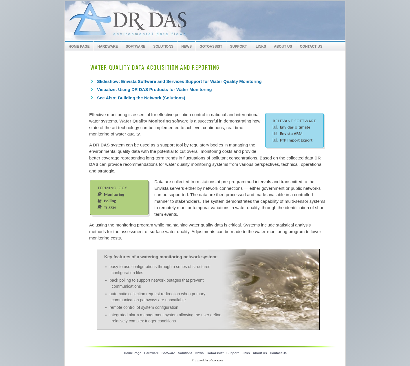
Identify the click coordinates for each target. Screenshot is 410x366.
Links (260, 46)
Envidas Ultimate (291, 127)
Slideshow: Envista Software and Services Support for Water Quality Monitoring (179, 81)
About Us (283, 46)
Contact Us (311, 46)
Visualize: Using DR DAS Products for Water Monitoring (154, 89)
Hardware (107, 46)
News (186, 46)
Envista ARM (288, 133)
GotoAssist (210, 46)
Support (232, 353)
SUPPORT (238, 46)
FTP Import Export (292, 140)
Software (135, 46)
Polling (107, 200)
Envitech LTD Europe (156, 20)
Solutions (163, 46)
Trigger (107, 207)
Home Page (79, 46)
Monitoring (111, 194)
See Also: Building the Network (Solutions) (141, 97)
